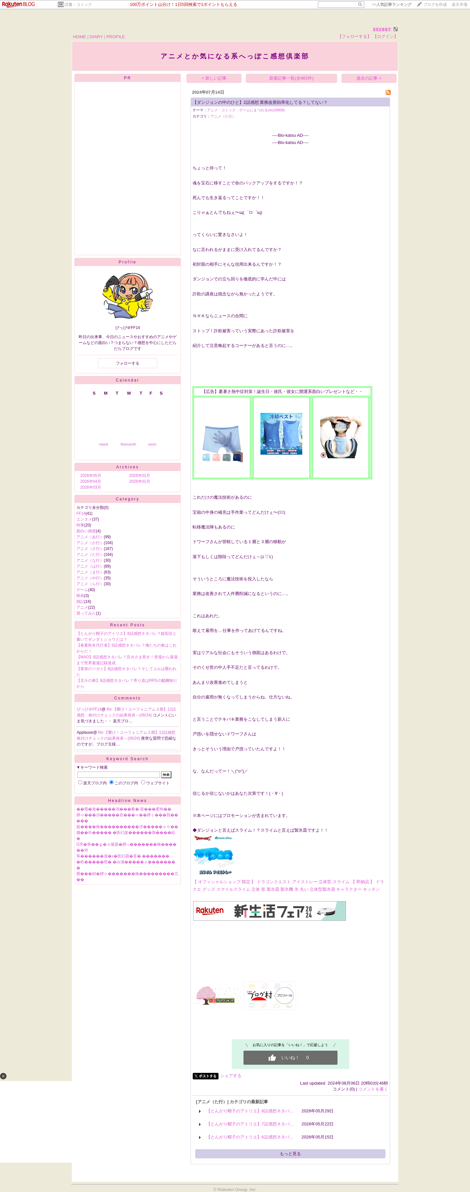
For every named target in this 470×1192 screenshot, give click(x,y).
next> (152, 444)
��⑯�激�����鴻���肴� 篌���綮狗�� (123, 809)
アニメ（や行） (90, 578)
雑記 (80, 601)
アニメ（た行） (90, 554)
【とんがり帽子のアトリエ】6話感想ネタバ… (250, 1137)
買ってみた (86, 613)
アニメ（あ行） (90, 537)
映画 (80, 595)
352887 (382, 29)
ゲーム (82, 590)
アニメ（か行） (90, 543)
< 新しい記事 (214, 78)
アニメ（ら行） (90, 584)
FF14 (81, 513)
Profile (127, 262)
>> (392, 4)
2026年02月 (139, 475)
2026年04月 (90, 481)
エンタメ (84, 519)
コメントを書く (373, 1089)
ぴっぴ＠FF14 (89, 709)
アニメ (82, 607)
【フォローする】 (354, 36)
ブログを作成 (435, 4)
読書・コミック (78, 4)
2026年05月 (90, 475)
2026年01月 (139, 481)
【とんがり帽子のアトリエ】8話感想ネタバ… (250, 1110)
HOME (79, 36)
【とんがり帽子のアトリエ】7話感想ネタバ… (250, 1123)
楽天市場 (459, 4)
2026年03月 (90, 487)
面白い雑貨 (86, 531)
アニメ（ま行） (90, 572)
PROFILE (115, 36)
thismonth (128, 444)
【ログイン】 (385, 36)
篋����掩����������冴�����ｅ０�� (127, 826)
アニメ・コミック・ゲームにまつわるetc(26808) (246, 110)
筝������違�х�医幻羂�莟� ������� (122, 856)
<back (103, 444)
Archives (127, 467)
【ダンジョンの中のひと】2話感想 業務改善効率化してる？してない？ (260, 102)
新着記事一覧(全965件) (291, 78)
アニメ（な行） (90, 560)
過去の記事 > (369, 78)
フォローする (127, 363)
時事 (80, 525)
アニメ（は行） (90, 566)
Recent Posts (127, 625)
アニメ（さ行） (90, 548)
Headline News (127, 800)
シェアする (231, 1075)
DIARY (96, 36)
